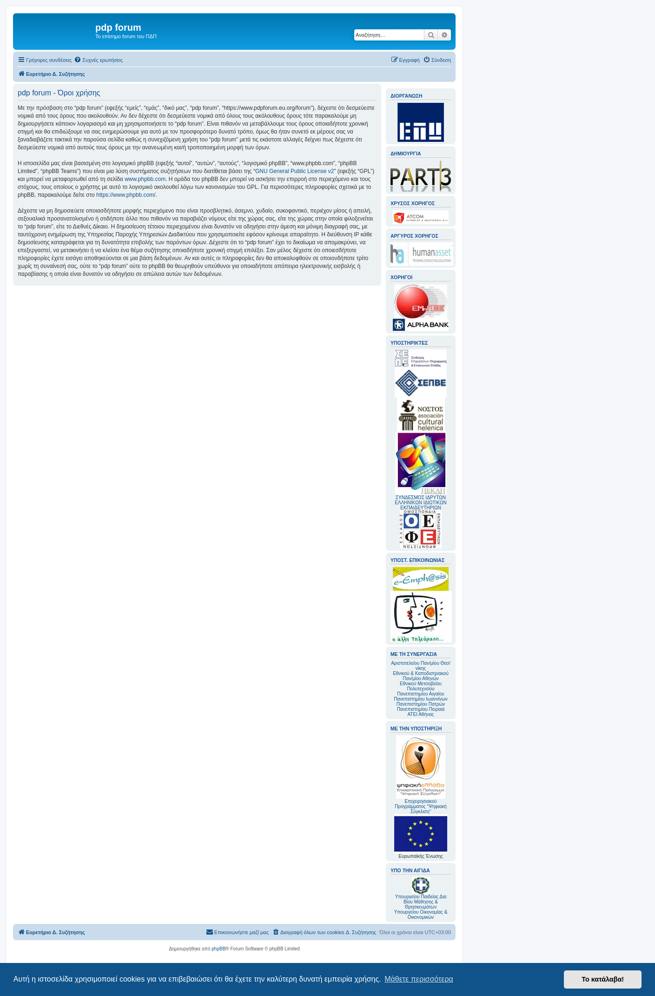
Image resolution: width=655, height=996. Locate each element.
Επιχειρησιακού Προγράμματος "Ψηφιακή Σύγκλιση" (421, 774)
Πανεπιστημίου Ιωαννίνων (420, 699)
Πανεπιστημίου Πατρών (421, 704)
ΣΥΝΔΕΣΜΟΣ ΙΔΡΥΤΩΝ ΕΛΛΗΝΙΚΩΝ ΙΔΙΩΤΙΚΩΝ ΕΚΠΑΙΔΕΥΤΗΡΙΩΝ (420, 502)
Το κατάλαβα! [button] (603, 979)
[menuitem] (98, 60)
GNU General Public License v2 (294, 171)
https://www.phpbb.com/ (125, 195)
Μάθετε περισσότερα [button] (418, 979)
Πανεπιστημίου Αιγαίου (420, 693)
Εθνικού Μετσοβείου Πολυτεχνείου (421, 686)
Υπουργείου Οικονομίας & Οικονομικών (421, 914)
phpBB (218, 948)
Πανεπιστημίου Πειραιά (420, 709)
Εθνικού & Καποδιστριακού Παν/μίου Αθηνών (421, 676)
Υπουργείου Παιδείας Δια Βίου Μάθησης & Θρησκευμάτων (421, 901)
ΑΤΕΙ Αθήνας (420, 714)
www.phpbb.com (145, 179)
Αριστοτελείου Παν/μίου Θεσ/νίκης (420, 666)
